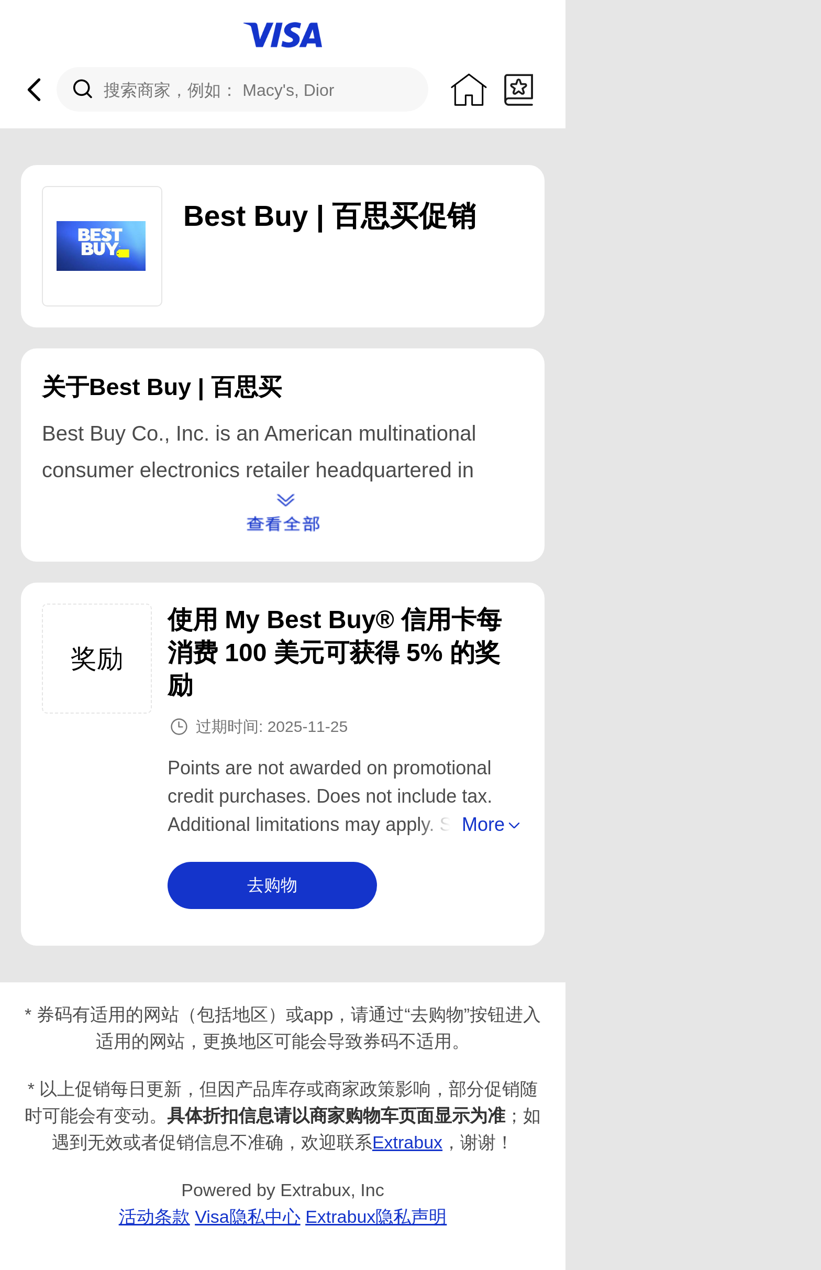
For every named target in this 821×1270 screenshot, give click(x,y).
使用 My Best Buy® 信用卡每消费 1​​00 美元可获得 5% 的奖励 (335, 652)
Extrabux (407, 1142)
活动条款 (154, 1217)
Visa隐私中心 (248, 1217)
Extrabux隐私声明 (376, 1217)
